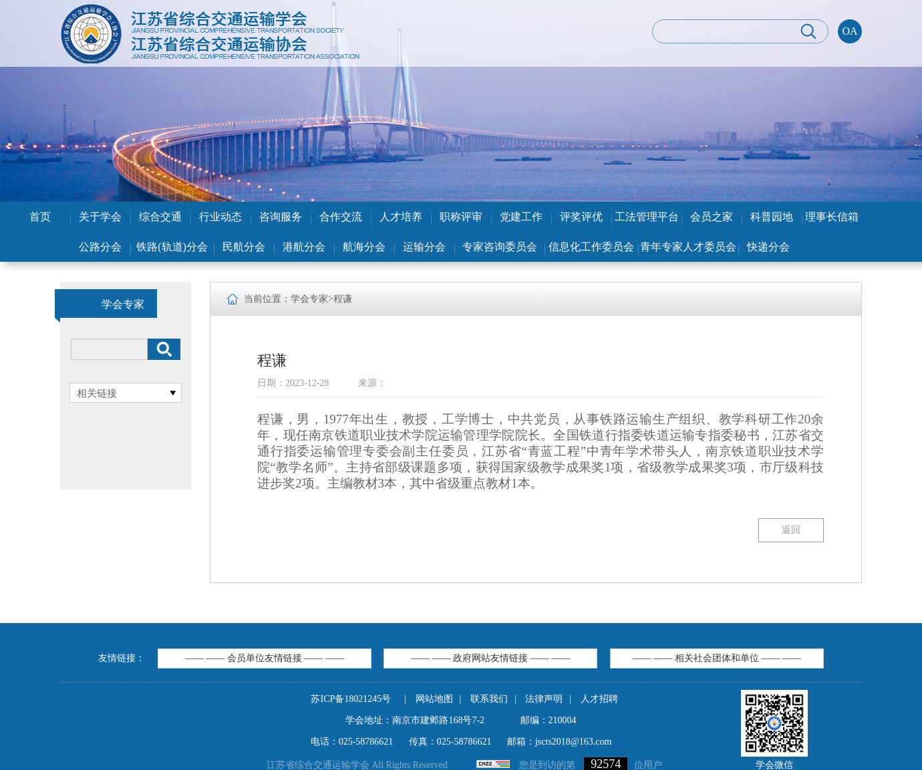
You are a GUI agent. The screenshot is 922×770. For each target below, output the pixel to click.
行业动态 (220, 216)
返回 (791, 530)
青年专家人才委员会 (688, 246)
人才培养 (400, 216)
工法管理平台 (647, 216)
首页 (40, 216)
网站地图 (434, 699)
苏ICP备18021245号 (351, 699)
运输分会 (424, 246)
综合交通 (160, 216)
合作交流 (340, 216)
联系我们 (489, 699)
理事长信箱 (832, 216)
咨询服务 (280, 216)
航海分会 (364, 246)
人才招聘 (599, 699)
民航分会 (243, 246)
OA (849, 31)
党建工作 (521, 216)
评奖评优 (581, 216)
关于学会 (100, 216)
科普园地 (771, 216)
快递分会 (768, 246)
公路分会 (100, 246)
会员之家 (711, 216)
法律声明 (544, 699)
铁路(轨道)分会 (172, 246)
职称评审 (461, 216)
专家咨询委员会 (499, 246)
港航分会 (304, 246)
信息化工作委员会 (591, 246)
